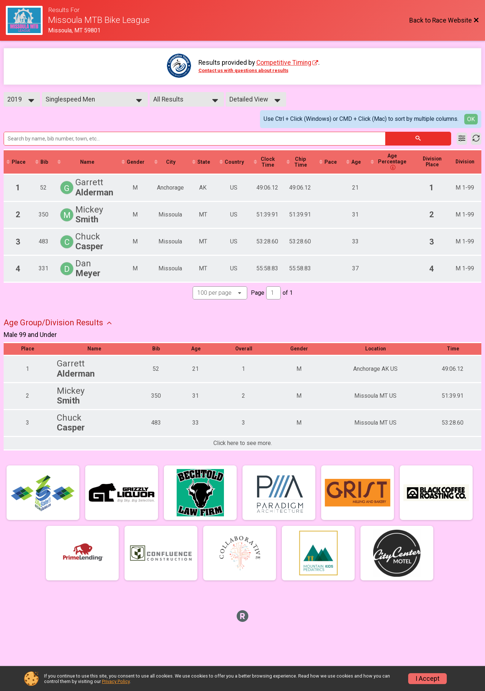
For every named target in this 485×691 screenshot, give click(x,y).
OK (471, 119)
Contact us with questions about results (243, 70)
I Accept (427, 678)
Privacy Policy (116, 681)
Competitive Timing (283, 62)
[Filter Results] (462, 138)
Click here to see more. (242, 443)
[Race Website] (27, 20)
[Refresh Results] (476, 138)
